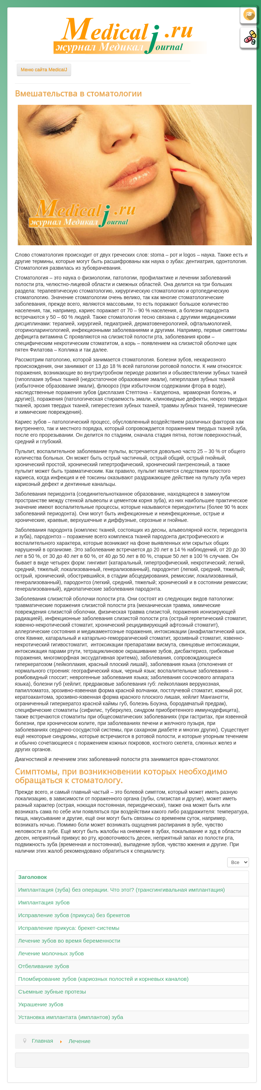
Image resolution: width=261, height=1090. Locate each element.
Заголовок (32, 877)
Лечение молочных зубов (51, 953)
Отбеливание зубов (43, 966)
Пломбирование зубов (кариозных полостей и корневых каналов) (103, 979)
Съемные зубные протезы (52, 991)
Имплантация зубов (44, 902)
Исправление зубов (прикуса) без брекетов (74, 915)
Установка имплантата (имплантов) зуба (70, 1017)
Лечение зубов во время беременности (69, 941)
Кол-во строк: (227, 857)
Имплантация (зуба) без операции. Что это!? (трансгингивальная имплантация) (121, 890)
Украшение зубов (40, 1004)
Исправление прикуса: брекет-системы (68, 928)
